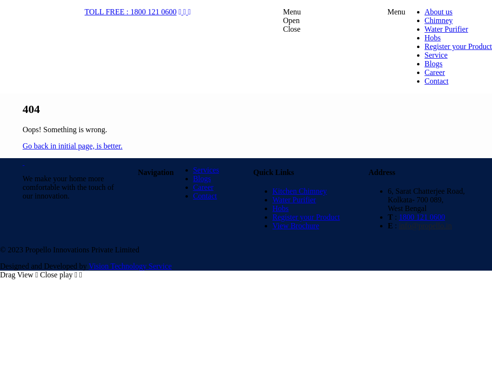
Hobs (280, 208)
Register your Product (306, 217)
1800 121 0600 (422, 217)
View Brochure (295, 226)
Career (203, 187)
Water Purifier (294, 200)
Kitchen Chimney (299, 191)
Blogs (202, 178)
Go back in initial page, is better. (73, 146)
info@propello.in (425, 226)
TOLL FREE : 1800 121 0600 (131, 12)
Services (206, 170)
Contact (205, 196)
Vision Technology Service (130, 266)
